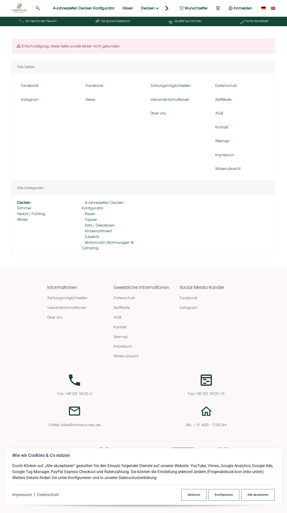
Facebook (188, 297)
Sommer (24, 208)
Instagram (189, 307)
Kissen (89, 213)
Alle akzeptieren (258, 495)
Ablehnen (194, 495)
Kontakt (120, 327)
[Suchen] (38, 8)
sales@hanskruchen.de (80, 424)
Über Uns (54, 317)
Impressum (22, 494)
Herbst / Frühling (31, 213)
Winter (22, 219)
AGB (118, 317)
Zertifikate (122, 307)
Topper (90, 219)
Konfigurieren (224, 495)
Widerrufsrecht (126, 356)
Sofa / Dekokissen (99, 225)
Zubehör (91, 236)
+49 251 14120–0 (78, 393)
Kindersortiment (98, 231)
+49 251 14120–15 (210, 393)
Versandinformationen (66, 307)
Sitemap (121, 336)
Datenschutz (48, 494)
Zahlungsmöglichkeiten (67, 297)
